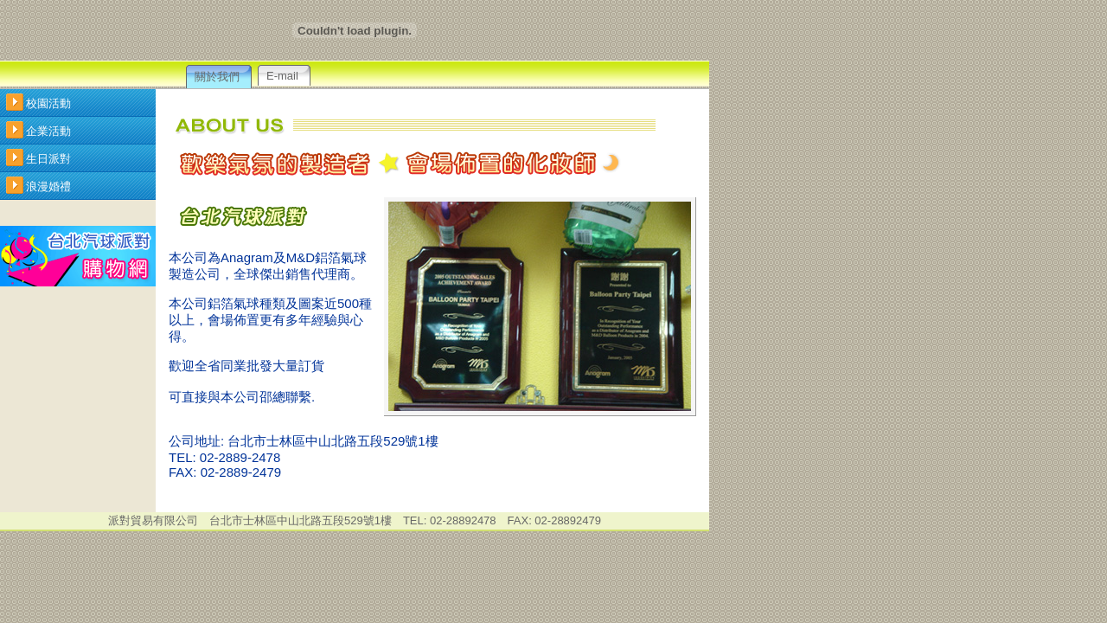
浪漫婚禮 (48, 186)
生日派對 (48, 158)
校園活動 (48, 103)
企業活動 (48, 131)
